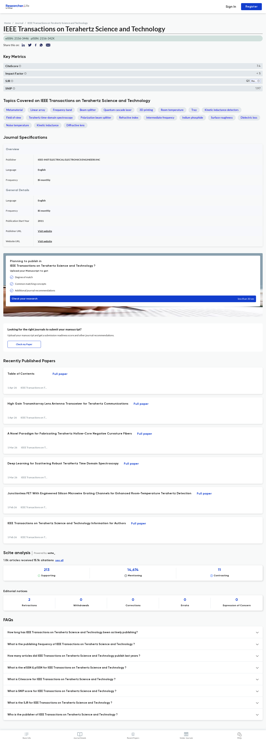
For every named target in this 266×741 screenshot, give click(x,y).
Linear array (38, 110)
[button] (20, 66)
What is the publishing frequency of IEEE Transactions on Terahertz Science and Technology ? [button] (71, 644)
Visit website (45, 231)
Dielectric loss (249, 117)
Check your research (133, 298)
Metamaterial (14, 110)
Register (251, 6)
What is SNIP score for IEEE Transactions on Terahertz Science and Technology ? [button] (61, 691)
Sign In (231, 7)
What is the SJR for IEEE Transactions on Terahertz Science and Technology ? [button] (59, 703)
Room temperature (172, 110)
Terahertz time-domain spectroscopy (51, 117)
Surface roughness (222, 117)
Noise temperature (17, 125)
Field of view (13, 117)
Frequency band (62, 110)
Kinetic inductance (48, 125)
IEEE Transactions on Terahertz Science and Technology (57, 23)
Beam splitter (88, 110)
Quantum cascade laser (118, 110)
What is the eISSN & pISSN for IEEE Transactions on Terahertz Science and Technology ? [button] (66, 667)
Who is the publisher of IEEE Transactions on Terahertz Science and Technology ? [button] (62, 714)
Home (7, 23)
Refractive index (128, 117)
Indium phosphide (192, 117)
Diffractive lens (75, 125)
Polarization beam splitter (96, 117)
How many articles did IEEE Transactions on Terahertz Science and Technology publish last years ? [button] (73, 656)
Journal (19, 23)
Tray (194, 110)
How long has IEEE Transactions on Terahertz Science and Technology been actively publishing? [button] (72, 632)
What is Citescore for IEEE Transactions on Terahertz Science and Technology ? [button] (61, 679)
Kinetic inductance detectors (222, 110)
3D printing (146, 110)
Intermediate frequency (160, 117)
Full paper (60, 374)
